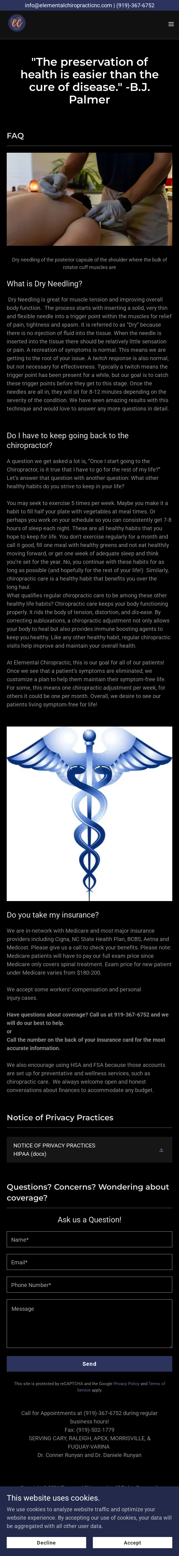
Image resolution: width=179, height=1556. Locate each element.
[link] (15, 24)
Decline (46, 1543)
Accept (133, 1543)
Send (89, 1364)
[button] (171, 24)
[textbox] (89, 1239)
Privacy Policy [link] (127, 1383)
